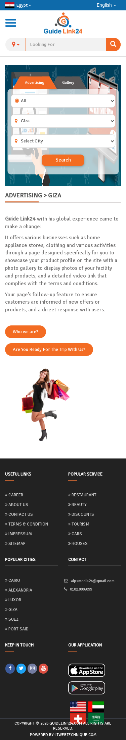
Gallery (68, 82)
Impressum (18, 534)
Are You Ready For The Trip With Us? (49, 349)
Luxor (13, 600)
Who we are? (25, 331)
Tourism (78, 524)
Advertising (34, 82)
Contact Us (19, 514)
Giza (11, 609)
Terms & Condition (26, 524)
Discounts (81, 514)
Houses (78, 543)
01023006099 (80, 589)
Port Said (17, 629)
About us (16, 504)
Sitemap (15, 543)
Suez (11, 619)
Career (14, 495)
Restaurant (82, 495)
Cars (75, 534)
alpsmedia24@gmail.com (91, 580)
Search (63, 160)
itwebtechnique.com (75, 734)
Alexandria (18, 590)
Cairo (12, 580)
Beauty (77, 504)
